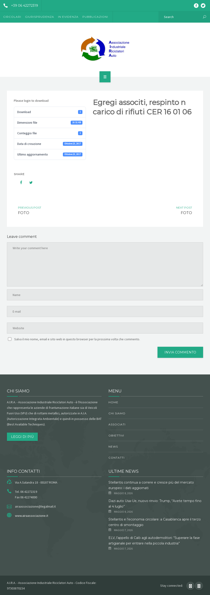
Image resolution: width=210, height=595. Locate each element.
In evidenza (68, 16)
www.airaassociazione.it (31, 516)
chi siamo (116, 413)
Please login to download (31, 101)
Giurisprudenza (39, 16)
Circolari (12, 16)
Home (113, 402)
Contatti (116, 457)
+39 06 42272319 (19, 5)
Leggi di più (22, 437)
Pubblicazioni (95, 16)
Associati (116, 424)
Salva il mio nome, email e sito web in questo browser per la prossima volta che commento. (77, 339)
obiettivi (116, 435)
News (113, 446)
